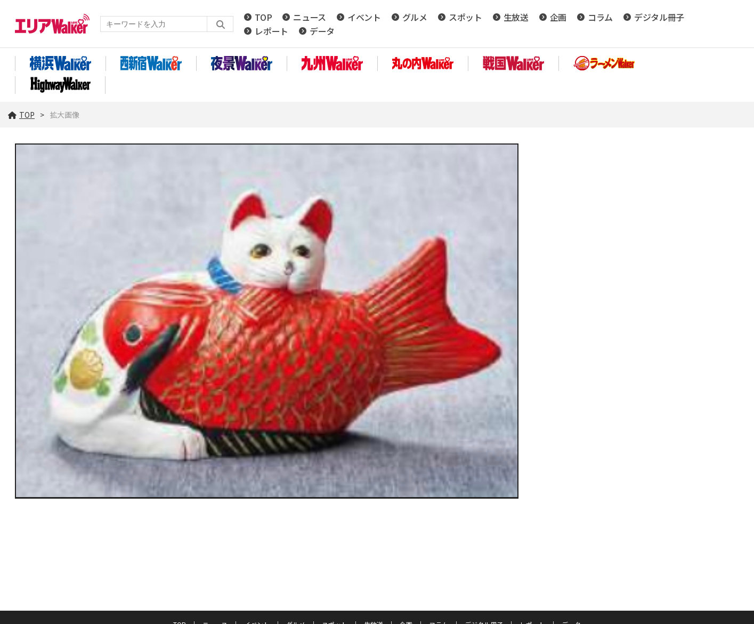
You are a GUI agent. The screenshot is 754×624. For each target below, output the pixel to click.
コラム (600, 17)
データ (322, 31)
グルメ (414, 17)
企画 (558, 17)
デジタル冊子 (659, 17)
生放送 (516, 17)
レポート (271, 31)
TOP (263, 17)
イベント (364, 17)
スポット (465, 17)
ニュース (309, 17)
